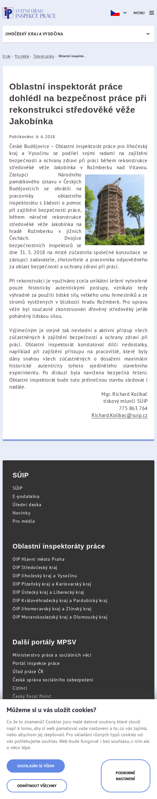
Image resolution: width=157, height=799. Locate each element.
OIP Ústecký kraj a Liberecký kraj (48, 592)
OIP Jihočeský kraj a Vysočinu (45, 576)
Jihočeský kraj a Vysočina (34, 34)
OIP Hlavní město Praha (38, 559)
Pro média (24, 521)
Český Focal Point (32, 696)
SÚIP (17, 488)
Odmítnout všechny (37, 785)
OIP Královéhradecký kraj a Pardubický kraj (60, 600)
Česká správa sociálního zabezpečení (53, 680)
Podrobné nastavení (125, 775)
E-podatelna (26, 496)
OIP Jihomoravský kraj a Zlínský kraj (52, 609)
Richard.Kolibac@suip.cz (120, 415)
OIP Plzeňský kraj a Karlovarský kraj (52, 584)
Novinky (21, 513)
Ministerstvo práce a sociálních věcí (52, 655)
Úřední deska (27, 505)
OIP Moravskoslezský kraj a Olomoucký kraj (60, 617)
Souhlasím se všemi (35, 765)
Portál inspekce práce (36, 663)
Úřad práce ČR (28, 671)
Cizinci (20, 688)
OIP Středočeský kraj (35, 567)
